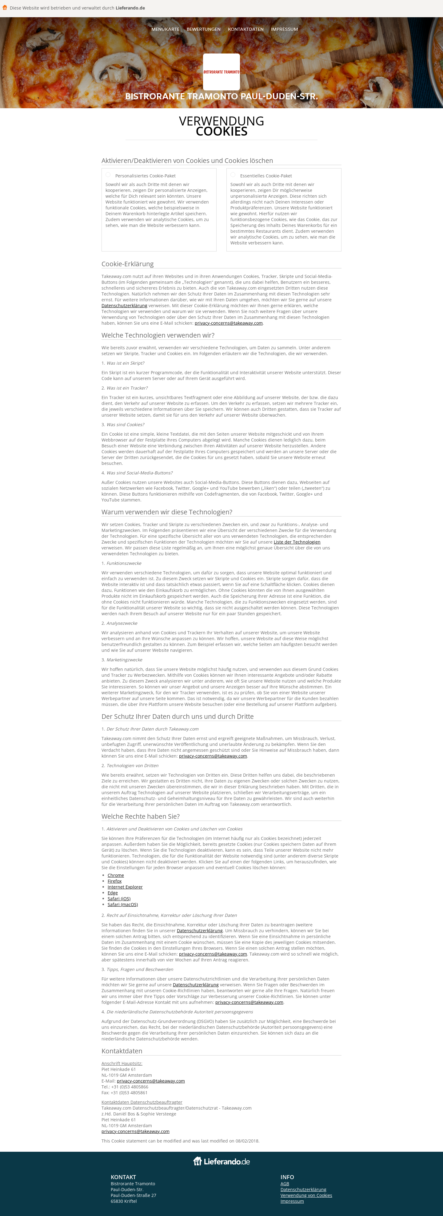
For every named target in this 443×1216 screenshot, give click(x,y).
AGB (285, 1183)
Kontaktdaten (246, 29)
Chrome (116, 875)
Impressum (284, 29)
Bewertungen (204, 29)
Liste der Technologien (297, 542)
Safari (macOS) (123, 904)
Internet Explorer (125, 887)
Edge (113, 893)
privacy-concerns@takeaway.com (229, 323)
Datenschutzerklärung (124, 305)
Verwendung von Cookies (306, 1195)
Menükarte (165, 29)
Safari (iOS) (119, 898)
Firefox (115, 881)
